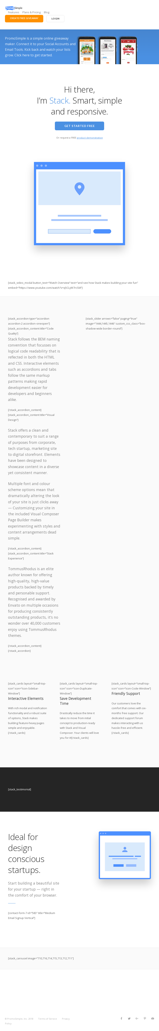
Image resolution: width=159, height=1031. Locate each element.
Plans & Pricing (31, 12)
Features (13, 12)
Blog (46, 12)
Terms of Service (47, 1018)
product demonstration (90, 137)
